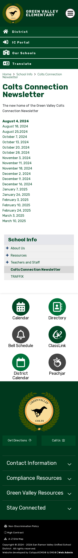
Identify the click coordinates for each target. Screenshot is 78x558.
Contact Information (32, 463)
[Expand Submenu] (7, 248)
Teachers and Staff (25, 262)
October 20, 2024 (15, 147)
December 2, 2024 (16, 174)
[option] (20, 307)
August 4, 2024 (15, 121)
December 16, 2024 (17, 184)
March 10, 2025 (14, 221)
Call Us (58, 440)
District (20, 32)
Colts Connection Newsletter (36, 270)
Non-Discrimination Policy (21, 526)
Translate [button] (22, 64)
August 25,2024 (15, 132)
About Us (18, 248)
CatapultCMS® (37, 552)
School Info (24, 74)
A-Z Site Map (13, 538)
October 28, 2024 (15, 153)
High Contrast (15, 532)
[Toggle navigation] (70, 13)
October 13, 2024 (15, 142)
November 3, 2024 (16, 158)
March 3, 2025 (13, 216)
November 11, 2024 (17, 163)
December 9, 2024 (16, 179)
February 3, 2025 (15, 200)
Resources (19, 255)
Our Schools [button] (24, 53)
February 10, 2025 (16, 205)
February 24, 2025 (16, 210)
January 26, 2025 (16, 195)
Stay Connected (26, 508)
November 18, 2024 (17, 168)
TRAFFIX (17, 276)
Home (6, 74)
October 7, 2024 (14, 137)
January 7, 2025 (14, 189)
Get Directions (19, 440)
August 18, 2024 (15, 126)
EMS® (53, 552)
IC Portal (21, 42)
